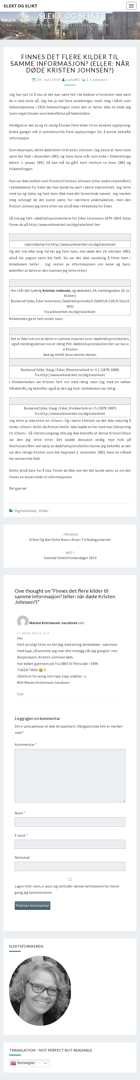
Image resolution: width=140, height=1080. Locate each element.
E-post (21, 835)
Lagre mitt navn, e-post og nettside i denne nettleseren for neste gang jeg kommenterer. (67, 889)
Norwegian (22, 1063)
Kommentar (26, 744)
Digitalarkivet (25, 510)
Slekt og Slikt (20, 6)
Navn (20, 813)
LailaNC (73, 80)
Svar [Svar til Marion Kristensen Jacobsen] (20, 693)
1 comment (97, 80)
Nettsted (22, 857)
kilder (44, 510)
